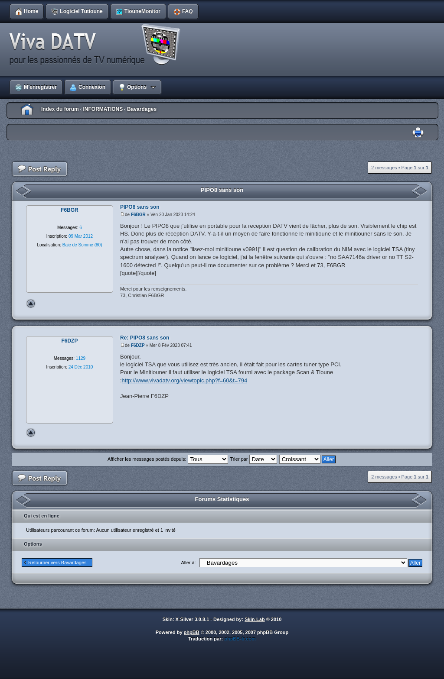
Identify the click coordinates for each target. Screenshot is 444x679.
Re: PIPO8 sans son (144, 338)
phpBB (191, 632)
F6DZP (138, 345)
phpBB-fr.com (240, 638)
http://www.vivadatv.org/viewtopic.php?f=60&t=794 (185, 380)
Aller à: (188, 562)
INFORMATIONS (103, 109)
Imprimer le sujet (417, 132)
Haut (31, 303)
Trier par (253, 459)
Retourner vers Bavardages (57, 562)
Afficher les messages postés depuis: (168, 459)
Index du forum (60, 109)
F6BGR (138, 214)
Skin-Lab (254, 619)
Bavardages (142, 109)
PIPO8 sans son (222, 190)
